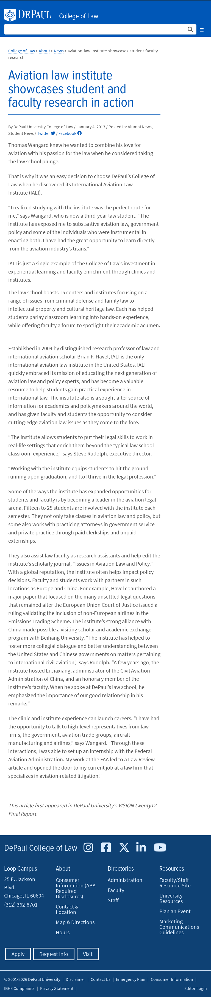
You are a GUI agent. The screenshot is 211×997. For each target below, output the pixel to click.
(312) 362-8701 (21, 904)
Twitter (46, 133)
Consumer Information (172, 979)
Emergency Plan (130, 979)
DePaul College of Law (40, 848)
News (59, 50)
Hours (63, 932)
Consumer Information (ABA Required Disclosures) (76, 888)
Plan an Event (175, 911)
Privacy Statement (56, 988)
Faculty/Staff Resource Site (175, 882)
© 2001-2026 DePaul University (32, 979)
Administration (125, 879)
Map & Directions (75, 922)
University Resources (171, 898)
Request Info (53, 953)
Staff (113, 900)
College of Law (78, 16)
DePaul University (30, 15)
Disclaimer (75, 979)
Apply (18, 953)
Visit (88, 953)
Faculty (116, 890)
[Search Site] (100, 29)
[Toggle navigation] (201, 29)
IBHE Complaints (19, 988)
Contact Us (100, 979)
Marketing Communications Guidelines (179, 927)
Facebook (70, 133)
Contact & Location (67, 909)
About (44, 50)
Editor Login (195, 988)
